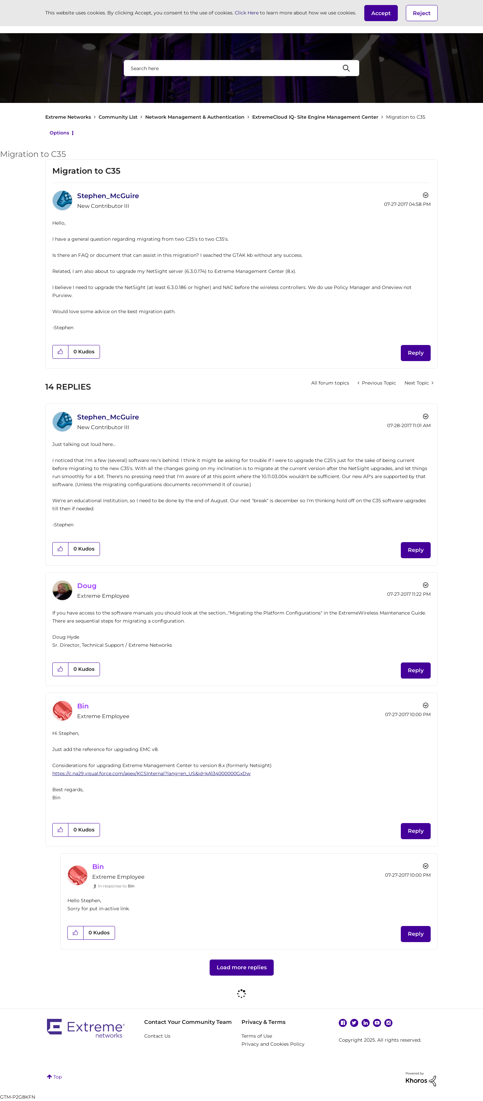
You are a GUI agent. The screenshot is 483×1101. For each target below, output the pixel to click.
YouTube (377, 1023)
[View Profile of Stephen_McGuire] (108, 196)
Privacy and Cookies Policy (273, 1044)
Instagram (388, 1023)
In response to (116, 885)
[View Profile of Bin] (83, 706)
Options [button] (59, 133)
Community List (118, 117)
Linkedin (366, 1023)
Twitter (354, 1023)
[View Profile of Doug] (87, 586)
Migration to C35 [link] (405, 117)
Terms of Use (256, 1036)
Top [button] (57, 1077)
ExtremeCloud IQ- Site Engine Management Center (315, 117)
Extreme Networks (68, 117)
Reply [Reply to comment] (416, 550)
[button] (381, 13)
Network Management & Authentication (195, 117)
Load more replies (242, 967)
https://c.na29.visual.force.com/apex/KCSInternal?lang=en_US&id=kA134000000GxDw (151, 773)
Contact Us (157, 1036)
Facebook (343, 1023)
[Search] (241, 68)
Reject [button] (422, 13)
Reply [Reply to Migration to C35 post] (416, 353)
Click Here (247, 13)
